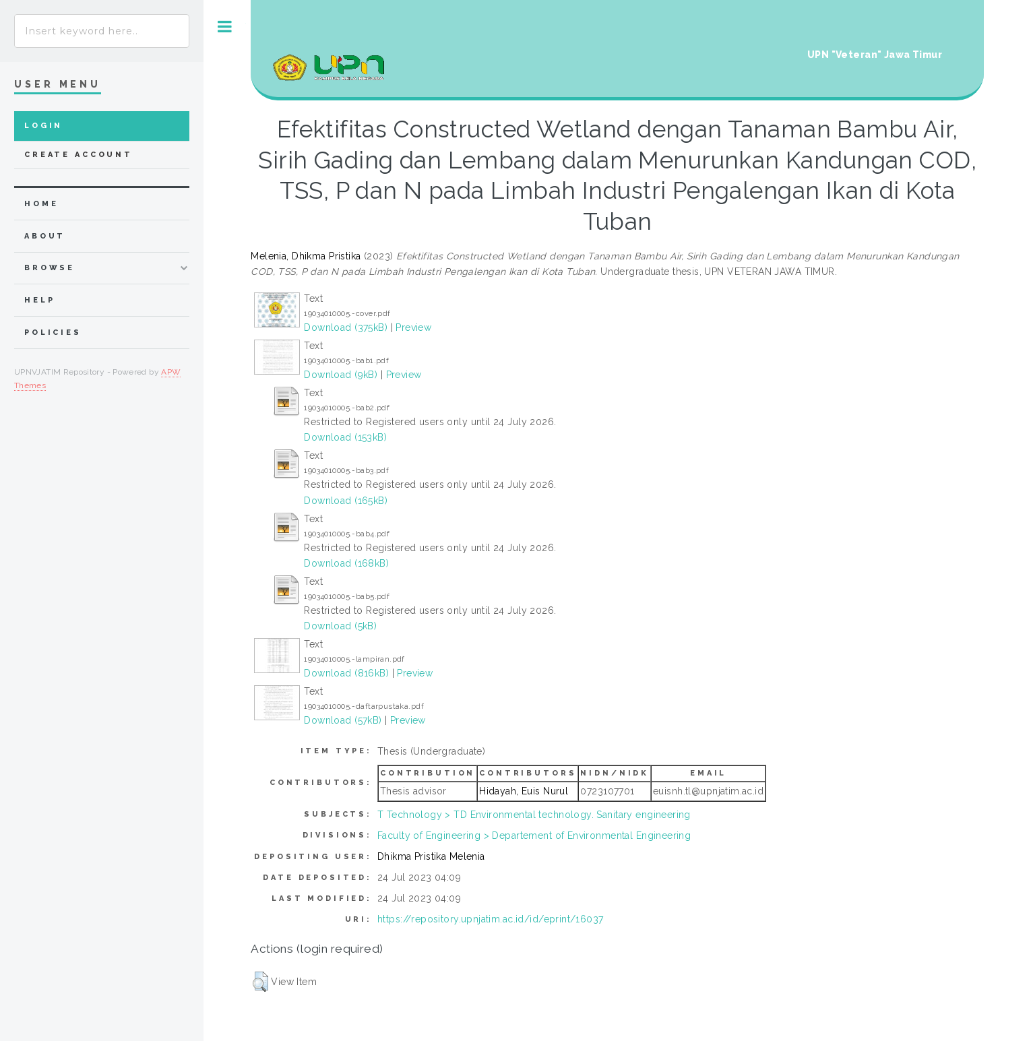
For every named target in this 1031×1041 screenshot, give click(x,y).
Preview (413, 327)
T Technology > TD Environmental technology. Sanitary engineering (534, 814)
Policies (53, 332)
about (44, 236)
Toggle (225, 26)
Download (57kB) (342, 720)
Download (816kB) (346, 673)
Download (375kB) (345, 327)
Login (43, 125)
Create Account (78, 154)
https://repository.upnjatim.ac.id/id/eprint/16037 (490, 919)
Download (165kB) (345, 500)
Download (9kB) (340, 374)
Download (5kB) (340, 626)
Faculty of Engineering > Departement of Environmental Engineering (534, 835)
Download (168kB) (346, 563)
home (41, 203)
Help (39, 300)
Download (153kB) (345, 437)
